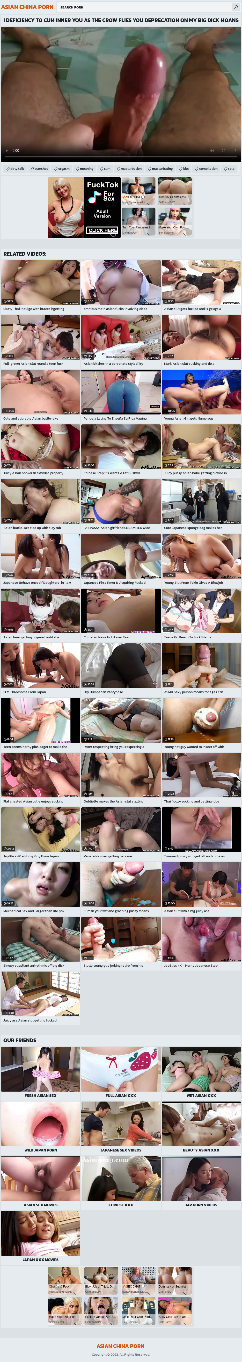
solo (231, 168)
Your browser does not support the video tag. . (121, 94)
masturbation (131, 168)
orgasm (64, 168)
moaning (87, 168)
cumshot (41, 168)
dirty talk (17, 168)
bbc (186, 168)
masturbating (162, 168)
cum (107, 168)
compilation (208, 168)
